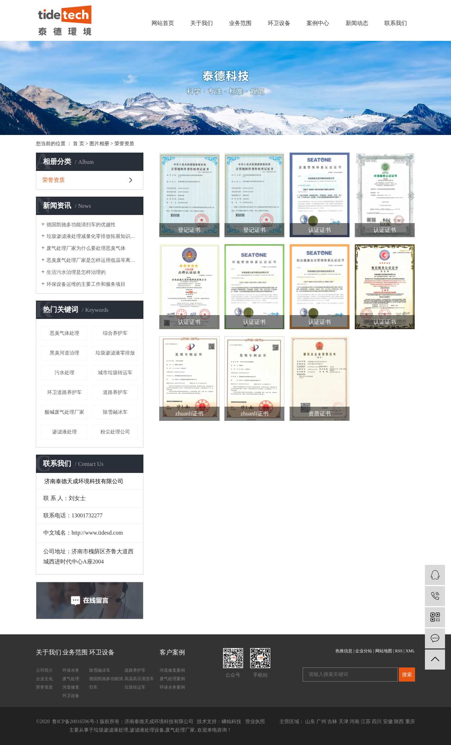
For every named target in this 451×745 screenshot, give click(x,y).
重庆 (410, 721)
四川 (377, 721)
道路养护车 (115, 392)
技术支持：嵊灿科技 (219, 721)
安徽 (388, 721)
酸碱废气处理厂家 (64, 412)
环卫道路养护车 (64, 392)
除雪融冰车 (115, 412)
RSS (398, 650)
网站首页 (163, 23)
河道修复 (70, 687)
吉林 (332, 721)
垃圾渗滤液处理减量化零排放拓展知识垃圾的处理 (92, 236)
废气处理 (70, 678)
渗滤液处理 (64, 432)
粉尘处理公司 (115, 432)
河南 (354, 721)
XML (410, 650)
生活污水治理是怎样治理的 (76, 272)
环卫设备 (279, 23)
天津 (343, 721)
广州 (321, 721)
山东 (310, 721)
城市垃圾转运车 (115, 372)
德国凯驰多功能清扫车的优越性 (81, 224)
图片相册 (99, 143)
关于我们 (201, 23)
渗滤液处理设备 (147, 730)
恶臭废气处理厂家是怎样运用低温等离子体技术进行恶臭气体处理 (92, 260)
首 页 (78, 143)
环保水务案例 (172, 687)
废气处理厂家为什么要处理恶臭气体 (86, 248)
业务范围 (240, 23)
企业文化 (44, 678)
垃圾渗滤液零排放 (115, 353)
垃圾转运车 (135, 687)
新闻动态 (357, 23)
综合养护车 (115, 333)
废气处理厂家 (180, 730)
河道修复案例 (172, 670)
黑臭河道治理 (64, 353)
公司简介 (44, 670)
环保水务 (70, 670)
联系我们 (395, 23)
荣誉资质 (124, 143)
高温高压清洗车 (139, 678)
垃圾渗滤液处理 (111, 730)
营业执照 (255, 721)
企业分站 (363, 650)
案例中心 (318, 23)
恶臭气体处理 (64, 333)
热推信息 (343, 650)
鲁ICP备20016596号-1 (75, 721)
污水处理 (64, 372)
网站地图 (383, 650)
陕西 (399, 721)
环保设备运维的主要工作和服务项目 (86, 284)
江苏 (366, 721)
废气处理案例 (172, 678)
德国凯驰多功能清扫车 (106, 683)
